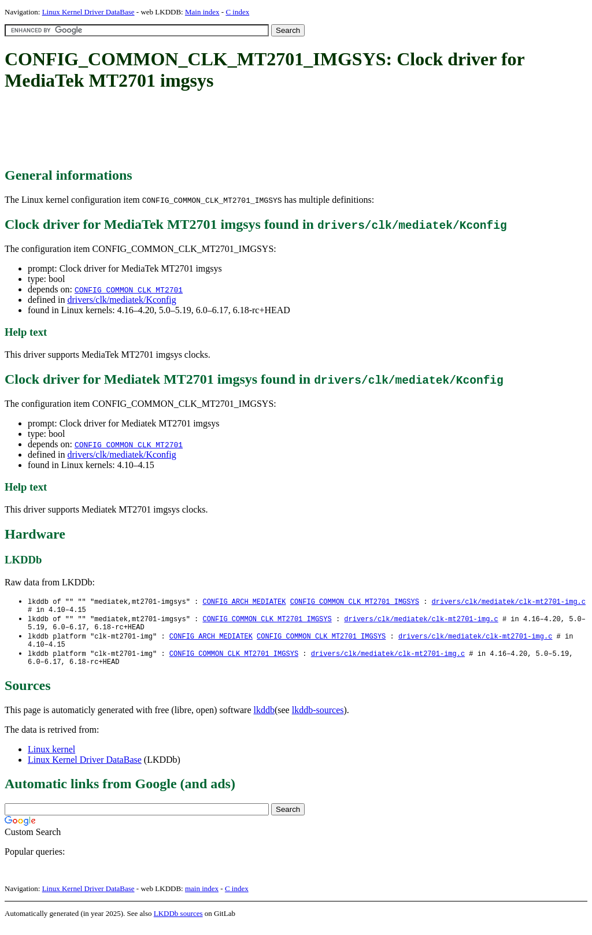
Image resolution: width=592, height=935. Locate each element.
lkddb (264, 719)
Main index (202, 12)
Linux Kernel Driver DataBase (88, 12)
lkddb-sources (318, 719)
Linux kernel (51, 758)
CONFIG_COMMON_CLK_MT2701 (129, 289)
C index (237, 12)
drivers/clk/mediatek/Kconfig (121, 300)
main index (202, 897)
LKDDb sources (178, 922)
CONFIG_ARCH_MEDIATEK (244, 602)
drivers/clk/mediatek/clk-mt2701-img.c (508, 602)
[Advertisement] (215, 130)
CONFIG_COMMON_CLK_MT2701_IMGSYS (354, 602)
